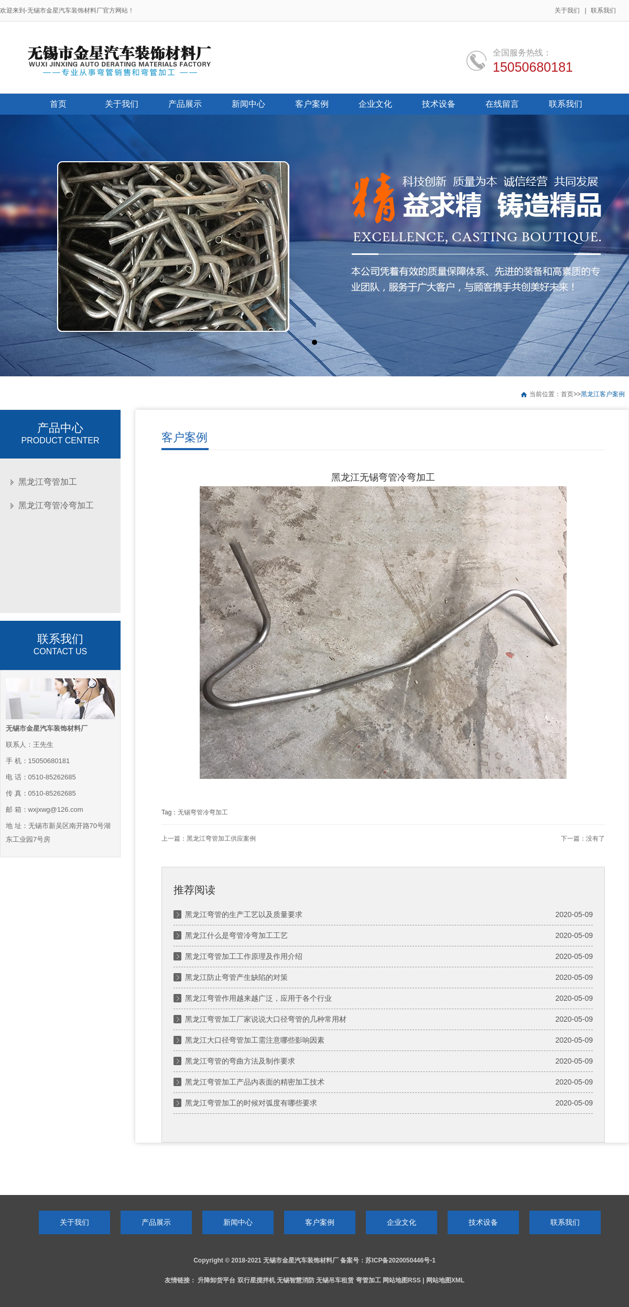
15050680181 (533, 67)
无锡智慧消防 (295, 1280)
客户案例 (319, 1222)
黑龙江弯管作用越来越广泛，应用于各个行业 (258, 998)
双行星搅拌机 (256, 1280)
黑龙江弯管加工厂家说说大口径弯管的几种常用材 (265, 1019)
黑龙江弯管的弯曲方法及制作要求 (240, 1061)
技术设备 (483, 1222)
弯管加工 (368, 1280)
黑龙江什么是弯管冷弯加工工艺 (236, 935)
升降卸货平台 (216, 1280)
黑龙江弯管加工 (47, 481)
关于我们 (567, 10)
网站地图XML (445, 1280)
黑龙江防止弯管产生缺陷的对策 (236, 977)
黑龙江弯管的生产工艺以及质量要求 (243, 914)
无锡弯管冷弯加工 (203, 812)
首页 (567, 394)
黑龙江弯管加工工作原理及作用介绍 (243, 956)
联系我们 (603, 10)
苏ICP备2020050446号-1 (400, 1260)
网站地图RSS (402, 1280)
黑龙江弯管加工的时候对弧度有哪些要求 (251, 1103)
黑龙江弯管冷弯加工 (56, 505)
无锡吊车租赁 (335, 1280)
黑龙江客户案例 (603, 394)
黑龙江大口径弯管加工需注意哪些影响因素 (254, 1040)
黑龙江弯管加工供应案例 (221, 838)
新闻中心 (238, 1222)
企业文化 (401, 1222)
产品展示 (156, 1222)
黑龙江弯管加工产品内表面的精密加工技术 (254, 1082)
